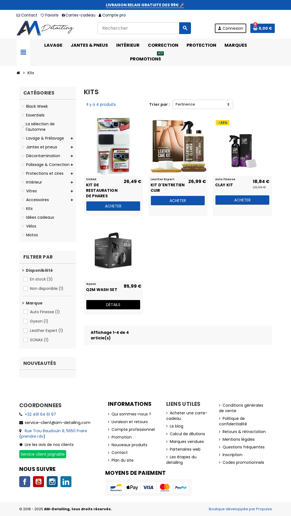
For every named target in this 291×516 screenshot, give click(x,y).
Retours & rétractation (244, 431)
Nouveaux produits (129, 445)
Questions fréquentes (244, 447)
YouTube (38, 481)
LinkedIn (65, 481)
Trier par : (159, 104)
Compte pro (112, 15)
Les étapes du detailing (181, 459)
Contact (26, 15)
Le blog (176, 426)
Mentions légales (239, 439)
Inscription (232, 454)
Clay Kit (224, 185)
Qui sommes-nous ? (131, 414)
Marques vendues (187, 441)
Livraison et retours (130, 422)
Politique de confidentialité (233, 421)
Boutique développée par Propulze (240, 509)
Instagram (52, 481)
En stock (42, 279)
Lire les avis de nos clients (49, 444)
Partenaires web (185, 449)
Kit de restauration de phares (102, 187)
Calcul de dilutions (187, 434)
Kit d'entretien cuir (168, 187)
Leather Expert (47, 330)
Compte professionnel (133, 429)
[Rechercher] (144, 28)
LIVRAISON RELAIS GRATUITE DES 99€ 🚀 (145, 5)
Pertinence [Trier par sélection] (185, 104)
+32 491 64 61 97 (40, 414)
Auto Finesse (45, 312)
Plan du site (123, 460)
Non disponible (47, 288)
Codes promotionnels (243, 462)
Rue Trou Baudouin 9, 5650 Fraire (56, 431)
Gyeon (39, 321)
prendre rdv (32, 436)
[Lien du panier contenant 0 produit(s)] (262, 28)
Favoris (50, 15)
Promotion (122, 437)
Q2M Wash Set (101, 289)
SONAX (39, 340)
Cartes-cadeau (78, 15)
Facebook (24, 481)
